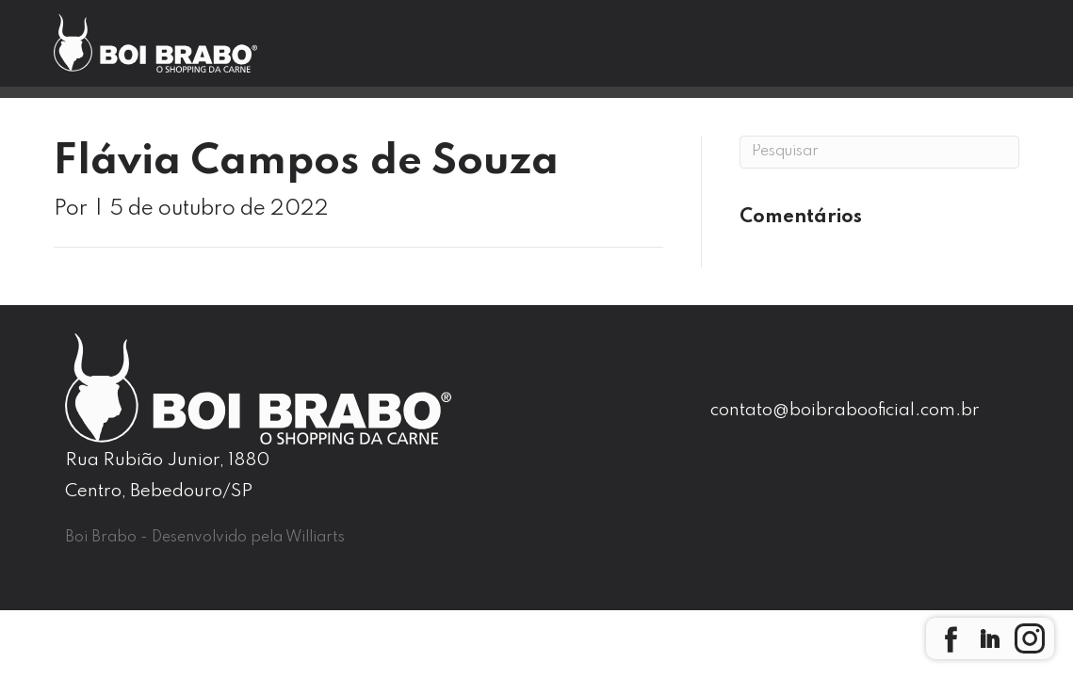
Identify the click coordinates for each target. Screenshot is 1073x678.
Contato (768, 52)
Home (330, 52)
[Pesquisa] (879, 152)
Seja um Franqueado (929, 54)
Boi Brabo (434, 52)
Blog (676, 52)
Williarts (315, 537)
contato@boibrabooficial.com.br (845, 410)
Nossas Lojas (565, 52)
